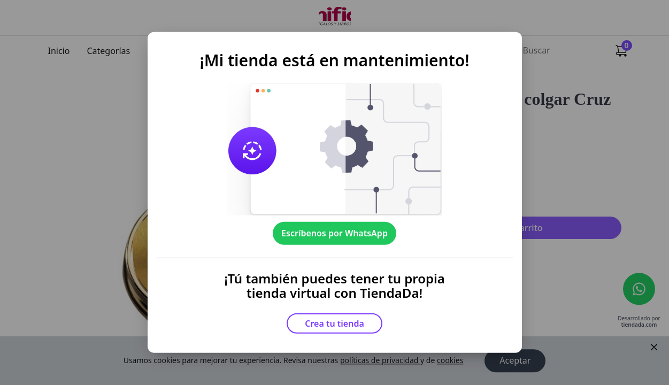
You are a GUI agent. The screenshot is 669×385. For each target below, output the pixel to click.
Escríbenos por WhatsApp (334, 233)
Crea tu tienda (334, 323)
